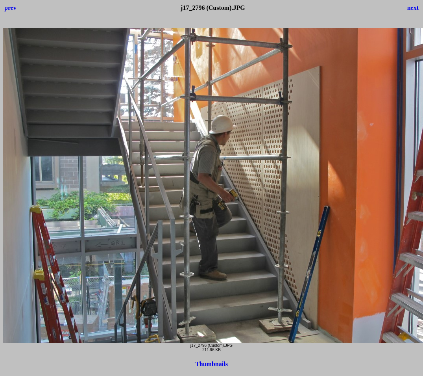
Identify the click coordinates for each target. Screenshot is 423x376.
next (413, 7)
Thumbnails (211, 364)
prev (10, 7)
